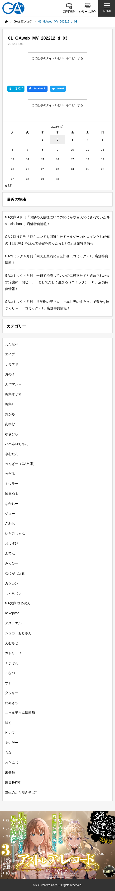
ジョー (10, 513)
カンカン (11, 583)
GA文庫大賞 (14, 836)
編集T (9, 404)
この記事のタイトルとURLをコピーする (57, 58)
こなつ (10, 673)
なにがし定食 (15, 573)
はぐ (8, 723)
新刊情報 (12, 820)
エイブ (10, 354)
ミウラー (11, 484)
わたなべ (11, 344)
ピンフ (10, 733)
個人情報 (11, 873)
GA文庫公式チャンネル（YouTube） (84, 853)
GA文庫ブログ (71, 828)
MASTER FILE (70, 860)
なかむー (11, 503)
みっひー (11, 563)
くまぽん (11, 663)
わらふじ (11, 762)
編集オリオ (13, 394)
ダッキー (11, 693)
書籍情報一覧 (70, 820)
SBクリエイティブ (17, 853)
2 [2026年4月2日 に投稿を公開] (57, 139)
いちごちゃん (15, 533)
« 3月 (9, 186)
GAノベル (68, 836)
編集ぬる (11, 494)
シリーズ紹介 (15, 828)
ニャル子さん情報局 (20, 713)
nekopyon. (12, 613)
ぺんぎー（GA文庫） (20, 464)
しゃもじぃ (13, 593)
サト (8, 683)
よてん (10, 553)
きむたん (11, 454)
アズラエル (13, 623)
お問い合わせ (69, 873)
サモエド (11, 364)
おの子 (10, 374)
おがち (10, 414)
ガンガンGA (69, 844)
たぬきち (11, 703)
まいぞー (11, 742)
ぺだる (10, 474)
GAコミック (14, 844)
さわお (10, 523)
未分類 (10, 772)
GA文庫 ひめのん (18, 603)
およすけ (11, 543)
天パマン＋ (13, 384)
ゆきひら (11, 434)
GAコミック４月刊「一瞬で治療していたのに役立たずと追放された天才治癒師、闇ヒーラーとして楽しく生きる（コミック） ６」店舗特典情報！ (57, 282)
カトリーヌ (13, 653)
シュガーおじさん (18, 633)
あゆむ (10, 424)
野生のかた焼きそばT (21, 792)
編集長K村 (12, 782)
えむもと (11, 643)
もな (8, 752)
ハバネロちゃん (16, 444)
